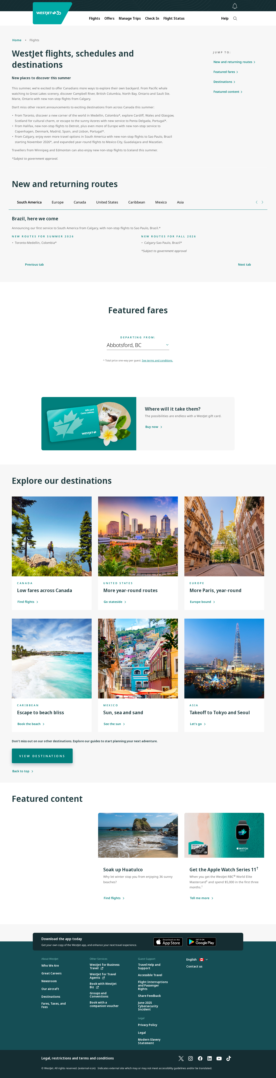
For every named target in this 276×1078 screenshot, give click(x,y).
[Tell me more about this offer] (199, 898)
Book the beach (31, 724)
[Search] (235, 18)
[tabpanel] (138, 235)
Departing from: (138, 337)
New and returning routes (232, 62)
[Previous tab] (256, 202)
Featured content (226, 92)
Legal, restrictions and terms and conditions (77, 1058)
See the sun (114, 724)
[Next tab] (262, 202)
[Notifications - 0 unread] (234, 6)
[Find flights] (112, 898)
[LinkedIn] (209, 1058)
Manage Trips (130, 18)
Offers (109, 18)
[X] (181, 1058)
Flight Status (174, 18)
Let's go (198, 724)
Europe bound (202, 602)
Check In (152, 18)
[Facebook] (200, 1058)
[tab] (29, 202)
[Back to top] (23, 771)
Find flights (27, 602)
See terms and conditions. (157, 360)
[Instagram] (190, 1058)
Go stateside (115, 602)
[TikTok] (228, 1058)
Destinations (222, 82)
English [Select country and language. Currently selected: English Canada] (197, 959)
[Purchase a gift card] (151, 427)
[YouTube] (219, 1058)
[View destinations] (42, 756)
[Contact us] (194, 966)
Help (225, 18)
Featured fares (224, 72)
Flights (94, 18)
